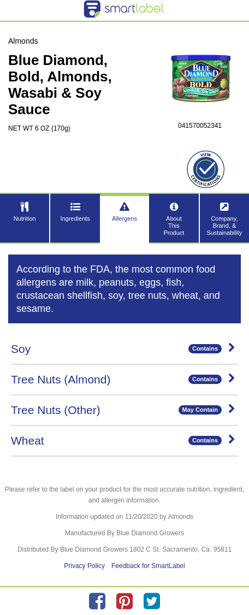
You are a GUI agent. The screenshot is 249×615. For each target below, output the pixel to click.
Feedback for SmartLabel (148, 566)
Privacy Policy (84, 566)
